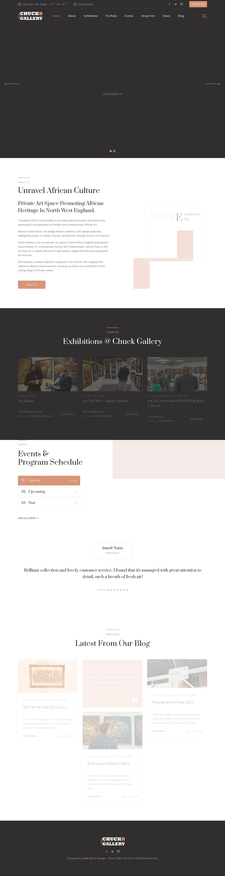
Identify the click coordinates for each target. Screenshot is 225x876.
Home (56, 15)
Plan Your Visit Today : (42, 4)
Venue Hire (148, 15)
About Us (31, 284)
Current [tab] (49, 480)
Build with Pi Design (93, 858)
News (166, 15)
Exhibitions (91, 15)
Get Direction (83, 4)
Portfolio (111, 15)
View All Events (28, 518)
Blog (181, 15)
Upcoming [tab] (49, 491)
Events (129, 15)
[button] (110, 151)
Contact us (198, 4)
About (72, 15)
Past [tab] (49, 503)
